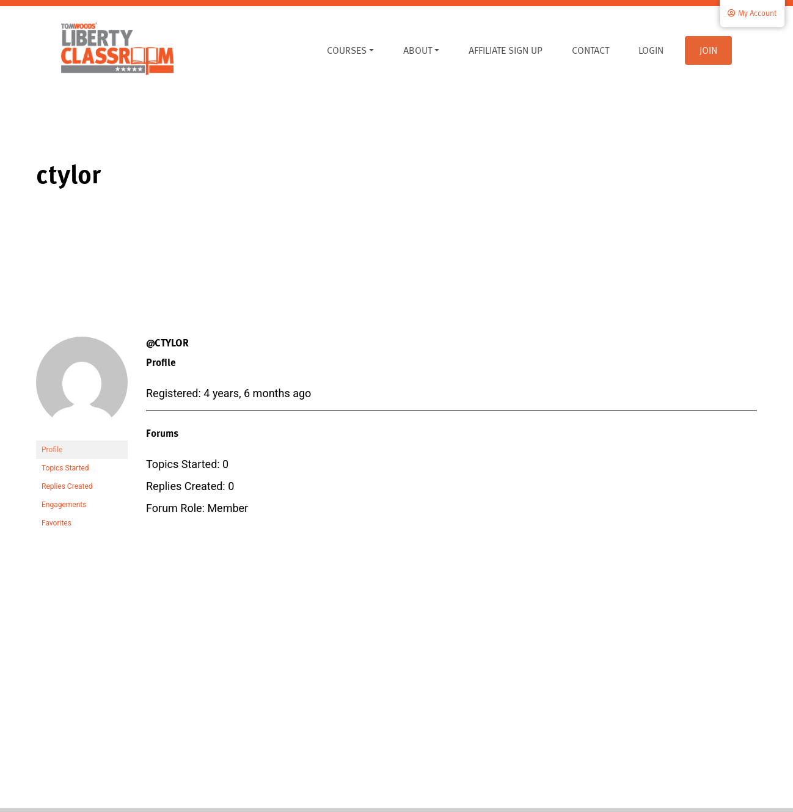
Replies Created (67, 486)
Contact (590, 50)
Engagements (64, 504)
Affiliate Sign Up (506, 50)
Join (708, 50)
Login (650, 50)
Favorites (56, 523)
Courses (347, 50)
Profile (52, 449)
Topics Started (65, 468)
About (417, 50)
